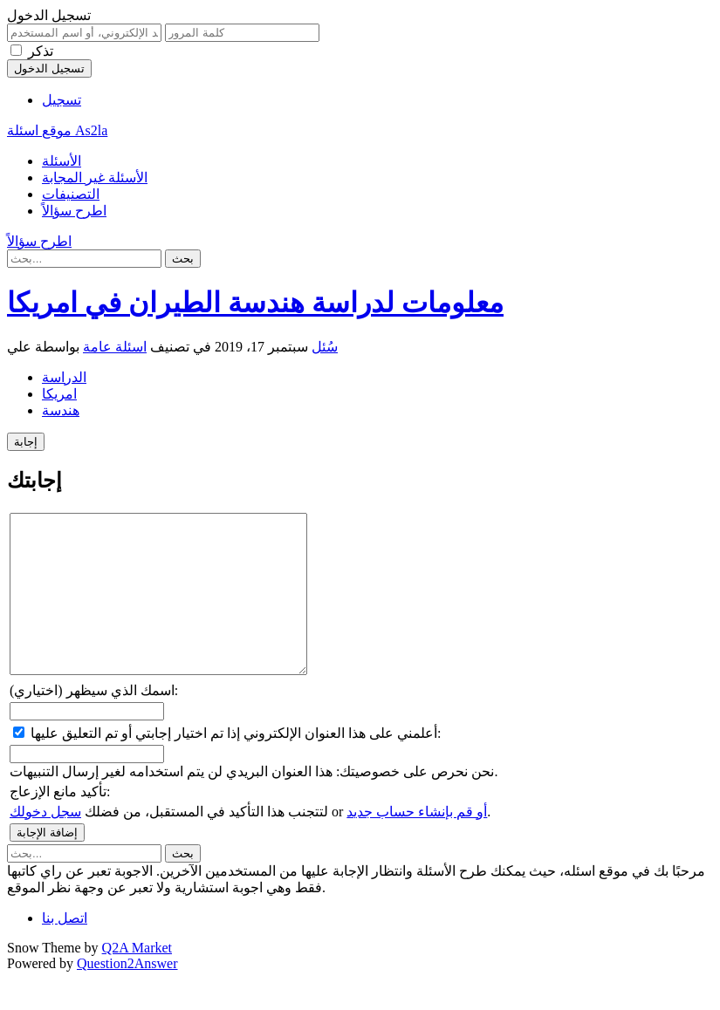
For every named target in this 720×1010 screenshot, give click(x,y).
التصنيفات (70, 194)
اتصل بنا (64, 949)
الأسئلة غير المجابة (94, 177)
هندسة (60, 410)
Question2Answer (127, 994)
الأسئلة (61, 161)
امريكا (59, 393)
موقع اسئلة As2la (57, 130)
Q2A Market (137, 979)
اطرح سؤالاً (74, 210)
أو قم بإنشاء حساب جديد (416, 843)
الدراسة (64, 377)
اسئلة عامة (115, 346)
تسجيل (61, 99)
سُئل (325, 346)
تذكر (40, 51)
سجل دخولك (45, 843)
